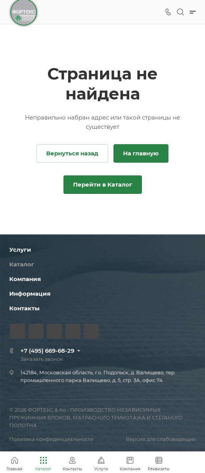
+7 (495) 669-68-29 (47, 350)
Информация (29, 293)
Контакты (24, 308)
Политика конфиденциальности (51, 439)
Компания (25, 279)
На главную (141, 153)
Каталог (21, 264)
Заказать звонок (41, 359)
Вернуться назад (72, 153)
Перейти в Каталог (102, 184)
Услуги (20, 249)
